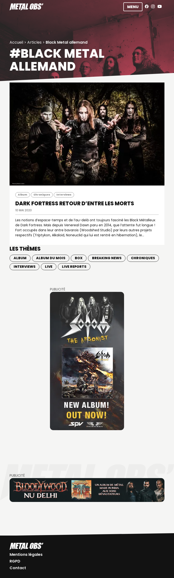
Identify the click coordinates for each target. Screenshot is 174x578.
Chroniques (41, 194)
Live (48, 266)
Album (22, 194)
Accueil (16, 42)
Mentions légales (26, 554)
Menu (133, 7)
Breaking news (106, 258)
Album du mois (50, 258)
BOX (78, 258)
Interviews (63, 194)
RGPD (15, 561)
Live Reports (74, 266)
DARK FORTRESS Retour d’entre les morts (74, 203)
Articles (34, 42)
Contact (18, 568)
